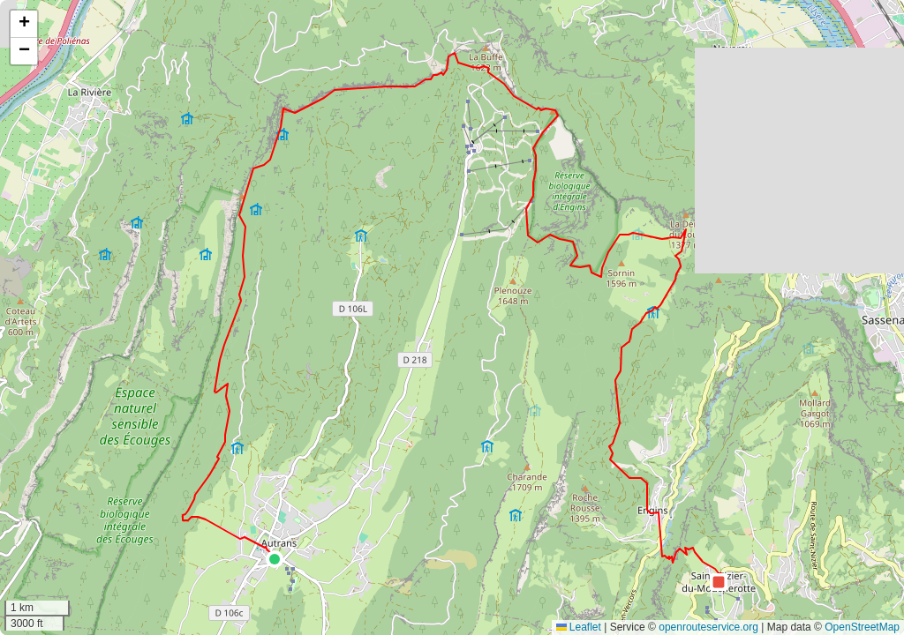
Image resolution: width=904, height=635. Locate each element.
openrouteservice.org (708, 627)
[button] (274, 559)
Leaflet (578, 627)
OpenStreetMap (862, 627)
